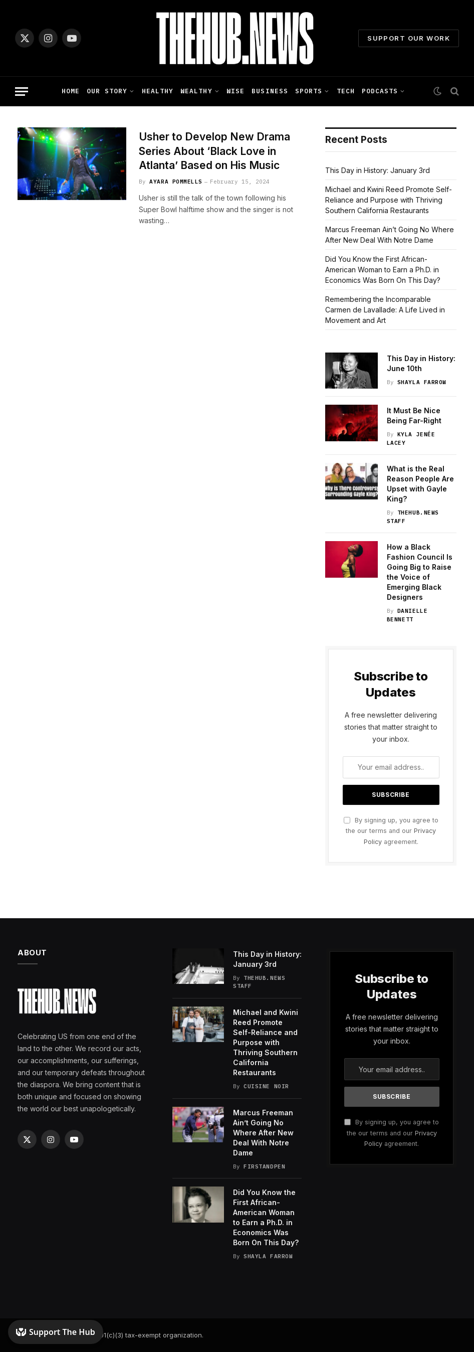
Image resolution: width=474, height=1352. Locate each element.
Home (71, 91)
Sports (308, 91)
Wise (235, 91)
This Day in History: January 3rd (377, 170)
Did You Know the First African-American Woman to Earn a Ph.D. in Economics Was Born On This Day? (382, 269)
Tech (346, 91)
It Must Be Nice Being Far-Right (414, 415)
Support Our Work (408, 38)
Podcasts (380, 91)
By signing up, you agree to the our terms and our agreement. (391, 831)
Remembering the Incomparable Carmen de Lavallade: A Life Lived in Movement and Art (385, 309)
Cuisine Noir (266, 1086)
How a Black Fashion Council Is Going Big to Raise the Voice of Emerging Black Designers (419, 572)
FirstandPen (264, 1166)
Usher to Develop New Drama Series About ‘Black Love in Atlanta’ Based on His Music (214, 151)
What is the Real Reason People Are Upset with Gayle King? (420, 483)
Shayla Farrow (421, 382)
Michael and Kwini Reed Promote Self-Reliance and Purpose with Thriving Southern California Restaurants (388, 200)
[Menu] (21, 91)
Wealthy (196, 91)
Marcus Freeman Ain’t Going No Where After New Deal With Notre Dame (263, 1132)
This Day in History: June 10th (421, 363)
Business (270, 91)
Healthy (157, 91)
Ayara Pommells (175, 181)
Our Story (107, 91)
